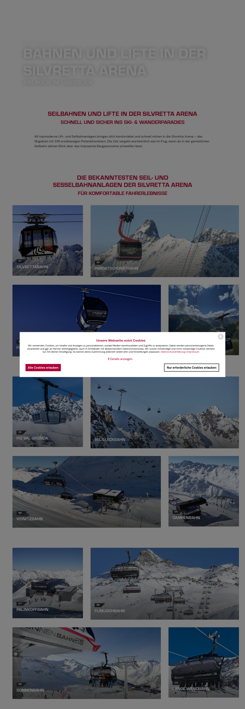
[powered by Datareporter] (220, 339)
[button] (120, 359)
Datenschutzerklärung (173, 351)
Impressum (193, 351)
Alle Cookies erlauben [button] (43, 367)
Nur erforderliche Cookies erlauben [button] (191, 367)
